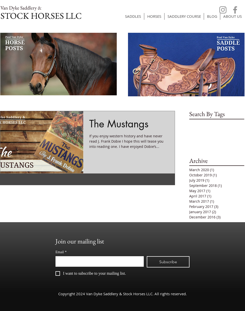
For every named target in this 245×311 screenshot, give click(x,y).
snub (203, 138)
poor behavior (201, 131)
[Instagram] (223, 10)
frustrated (218, 123)
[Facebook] (235, 10)
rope (220, 131)
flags (202, 123)
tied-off (216, 138)
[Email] (98, 261)
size (192, 138)
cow (192, 123)
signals (232, 131)
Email (61, 252)
